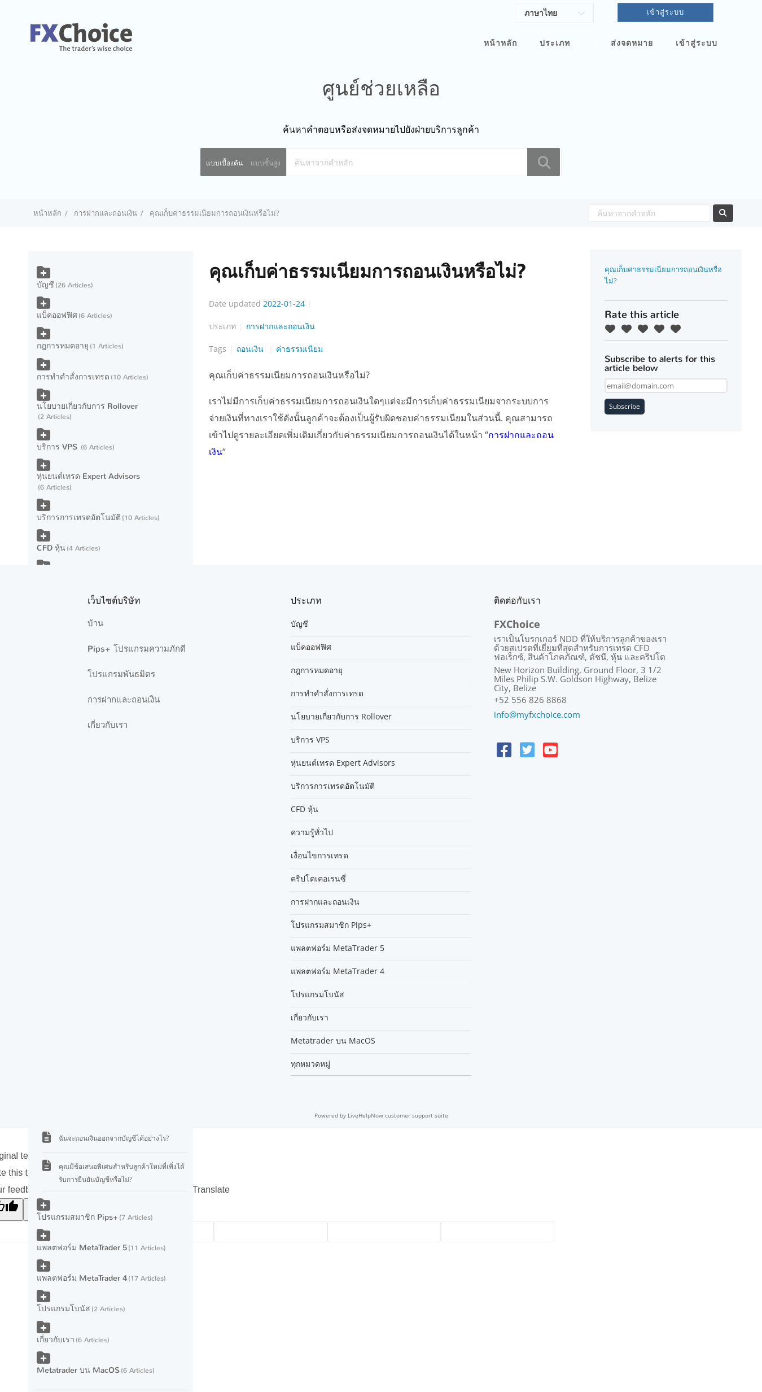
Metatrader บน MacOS (78, 1370)
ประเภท (555, 43)
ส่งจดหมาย (632, 43)
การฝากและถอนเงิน (105, 213)
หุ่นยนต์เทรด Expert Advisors (88, 476)
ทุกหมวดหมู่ (310, 1063)
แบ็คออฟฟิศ (57, 315)
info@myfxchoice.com (537, 714)
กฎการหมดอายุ (63, 346)
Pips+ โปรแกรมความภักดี (136, 648)
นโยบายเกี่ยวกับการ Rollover (87, 406)
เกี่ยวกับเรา (56, 1339)
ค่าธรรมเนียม (299, 348)
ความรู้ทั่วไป (312, 832)
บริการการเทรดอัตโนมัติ (79, 517)
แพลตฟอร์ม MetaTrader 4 (82, 1278)
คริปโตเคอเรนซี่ (318, 878)
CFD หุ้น (51, 548)
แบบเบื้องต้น (224, 163)
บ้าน (95, 623)
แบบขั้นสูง (266, 163)
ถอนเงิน (251, 348)
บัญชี (45, 285)
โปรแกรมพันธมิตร (121, 674)
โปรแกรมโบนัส (63, 1308)
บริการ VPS (58, 447)
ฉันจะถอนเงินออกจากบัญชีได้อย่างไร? (114, 1138)
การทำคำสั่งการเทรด (73, 377)
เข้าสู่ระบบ (696, 43)
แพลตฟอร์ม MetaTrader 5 (82, 1247)
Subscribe (624, 406)
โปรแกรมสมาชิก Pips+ (77, 1217)
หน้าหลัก (500, 43)
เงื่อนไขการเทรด (319, 855)
